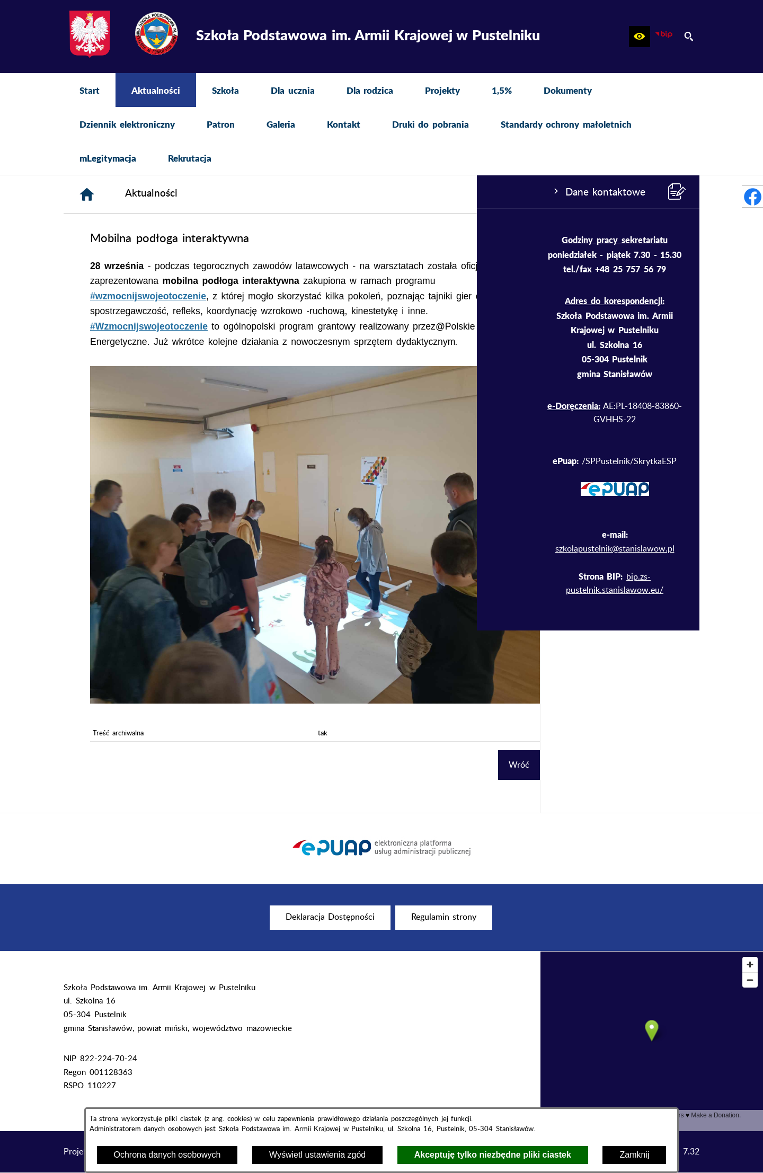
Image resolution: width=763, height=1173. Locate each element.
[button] (639, 36)
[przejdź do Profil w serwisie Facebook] (752, 196)
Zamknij (634, 1154)
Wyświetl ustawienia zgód (317, 1154)
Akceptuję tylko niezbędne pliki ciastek (492, 1154)
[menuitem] (90, 90)
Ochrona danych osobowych (167, 1154)
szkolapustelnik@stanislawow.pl (138, 549)
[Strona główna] (246, 194)
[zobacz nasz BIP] (664, 36)
